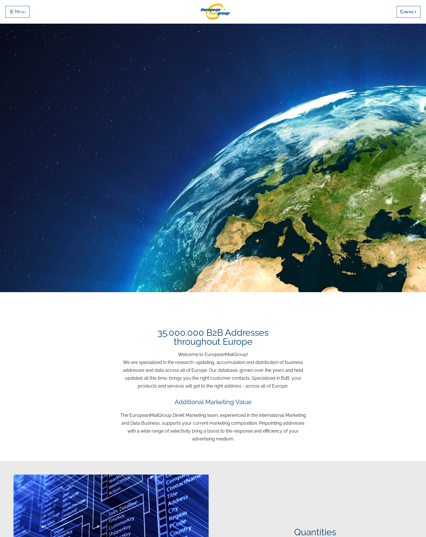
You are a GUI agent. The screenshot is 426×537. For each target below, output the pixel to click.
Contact (408, 11)
